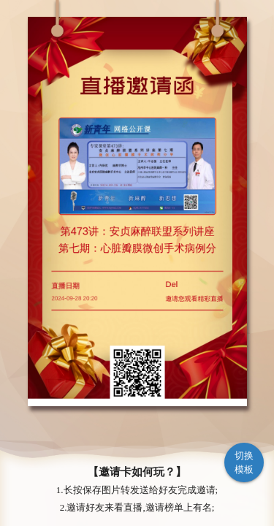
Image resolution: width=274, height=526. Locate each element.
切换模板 (244, 463)
